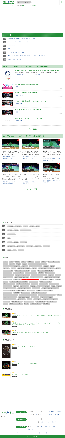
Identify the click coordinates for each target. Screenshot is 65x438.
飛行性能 (54, 422)
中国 (41, 426)
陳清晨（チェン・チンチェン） (52, 277)
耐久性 (41, 422)
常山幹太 (51, 279)
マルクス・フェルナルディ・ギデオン (37, 264)
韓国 (54, 426)
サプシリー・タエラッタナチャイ (45, 270)
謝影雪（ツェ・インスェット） (10, 295)
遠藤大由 (13, 268)
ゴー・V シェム (37, 299)
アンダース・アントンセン (23, 283)
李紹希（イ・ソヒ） (8, 277)
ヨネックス (18, 59)
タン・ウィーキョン (51, 301)
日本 (37, 426)
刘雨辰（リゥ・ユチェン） (43, 286)
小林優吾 (41, 272)
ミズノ (13, 59)
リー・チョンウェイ (53, 283)
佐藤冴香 (5, 303)
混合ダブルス (42, 55)
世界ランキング (31, 429)
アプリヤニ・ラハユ (49, 272)
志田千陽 (34, 268)
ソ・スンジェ (17, 279)
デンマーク (47, 426)
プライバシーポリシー (21, 433)
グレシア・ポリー (7, 279)
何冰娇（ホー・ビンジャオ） (10, 297)
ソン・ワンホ (46, 303)
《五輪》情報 (37, 74)
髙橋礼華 (25, 264)
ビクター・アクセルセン (53, 261)
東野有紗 (5, 264)
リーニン (57, 419)
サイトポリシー (31, 433)
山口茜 (11, 261)
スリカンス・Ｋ (36, 288)
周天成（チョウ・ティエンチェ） (46, 268)
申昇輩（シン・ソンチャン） (22, 275)
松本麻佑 (46, 266)
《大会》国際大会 (19, 74)
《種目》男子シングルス (7, 158)
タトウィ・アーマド (40, 301)
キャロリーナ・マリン (8, 275)
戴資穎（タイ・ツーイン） (35, 266)
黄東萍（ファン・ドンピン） (21, 277)
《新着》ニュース (19, 86)
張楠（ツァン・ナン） (24, 297)
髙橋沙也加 (16, 292)
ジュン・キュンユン (29, 301)
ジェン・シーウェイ (18, 272)
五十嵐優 (29, 299)
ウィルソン (51, 411)
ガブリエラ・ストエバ (36, 303)
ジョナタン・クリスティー (9, 299)
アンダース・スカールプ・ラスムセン (18, 281)
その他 (33, 38)
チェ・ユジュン (31, 290)
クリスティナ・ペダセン (46, 297)
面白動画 (15, 52)
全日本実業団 (17, 38)
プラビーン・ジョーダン (9, 290)
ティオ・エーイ (21, 299)
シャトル (15, 41)
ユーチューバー (11, 45)
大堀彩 (53, 286)
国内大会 (23, 38)
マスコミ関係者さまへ (40, 433)
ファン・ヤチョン (7, 272)
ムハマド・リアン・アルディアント (50, 288)
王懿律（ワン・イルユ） (45, 281)
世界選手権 (10, 38)
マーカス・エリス (25, 292)
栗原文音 (58, 279)
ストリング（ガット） (23, 41)
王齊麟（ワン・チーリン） (36, 277)
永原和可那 (24, 266)
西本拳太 (33, 270)
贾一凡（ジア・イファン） (9, 288)
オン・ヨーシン (35, 297)
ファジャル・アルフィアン (24, 288)
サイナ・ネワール (48, 290)
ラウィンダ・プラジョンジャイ (39, 292)
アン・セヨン (6, 301)
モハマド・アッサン (8, 270)
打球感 (50, 414)
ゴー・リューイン (21, 290)
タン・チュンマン (24, 286)
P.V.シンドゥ (6, 268)
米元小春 (5, 281)
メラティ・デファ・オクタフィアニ (47, 295)
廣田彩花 (37, 261)
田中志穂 (59, 286)
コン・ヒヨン (44, 279)
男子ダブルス (27, 55)
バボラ (9, 59)
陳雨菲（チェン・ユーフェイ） (22, 270)
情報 (9, 48)
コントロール (43, 414)
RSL (51, 419)
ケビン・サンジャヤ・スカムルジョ (11, 266)
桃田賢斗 (5, 261)
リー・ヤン (39, 290)
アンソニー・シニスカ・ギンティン (30, 279)
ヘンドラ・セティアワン (31, 272)
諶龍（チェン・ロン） (17, 301)
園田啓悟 (18, 264)
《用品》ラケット (28, 74)
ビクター (59, 411)
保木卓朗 (52, 266)
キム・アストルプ (33, 281)
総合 (37, 414)
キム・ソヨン (34, 283)
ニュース (10, 52)
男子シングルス (11, 55)
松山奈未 (58, 268)
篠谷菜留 (26, 303)
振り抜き (57, 414)
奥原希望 (17, 261)
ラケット (10, 41)
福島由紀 (44, 261)
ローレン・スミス (7, 286)
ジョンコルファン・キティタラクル (28, 295)
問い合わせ (48, 433)
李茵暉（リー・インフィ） (16, 303)
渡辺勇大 (24, 261)
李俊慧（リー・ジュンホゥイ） (50, 299)
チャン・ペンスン (7, 292)
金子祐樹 (51, 275)
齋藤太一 (59, 295)
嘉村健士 (12, 264)
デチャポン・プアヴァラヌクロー (39, 275)
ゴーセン (45, 419)
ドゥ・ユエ (58, 275)
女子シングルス (19, 55)
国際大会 (28, 38)
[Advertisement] (32, 19)
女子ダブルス (34, 55)
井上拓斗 (33, 286)
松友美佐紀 (30, 261)
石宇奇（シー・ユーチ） (9, 283)
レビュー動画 (21, 52)
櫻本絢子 (16, 286)
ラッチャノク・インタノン (24, 268)
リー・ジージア (43, 283)
